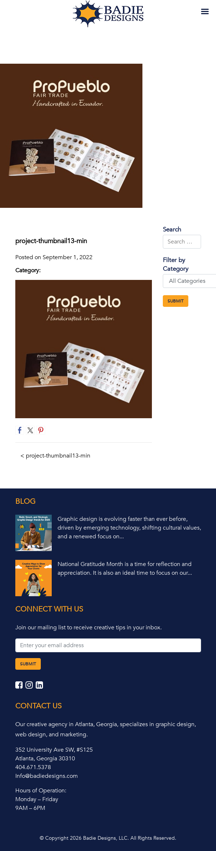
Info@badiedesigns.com (46, 776)
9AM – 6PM (30, 808)
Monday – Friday (36, 799)
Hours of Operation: (40, 791)
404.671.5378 (33, 767)
